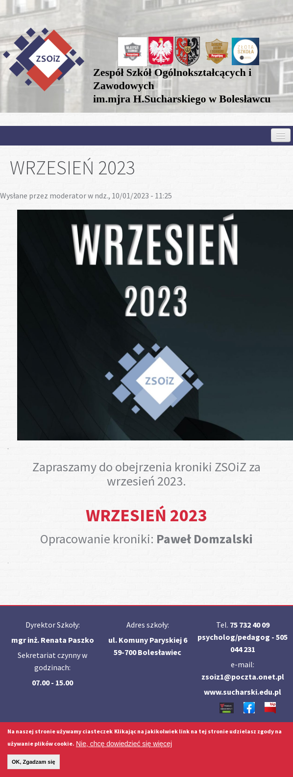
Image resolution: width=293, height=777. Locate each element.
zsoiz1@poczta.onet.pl (242, 676)
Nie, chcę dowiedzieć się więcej (124, 747)
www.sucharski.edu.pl (242, 692)
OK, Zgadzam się (33, 765)
